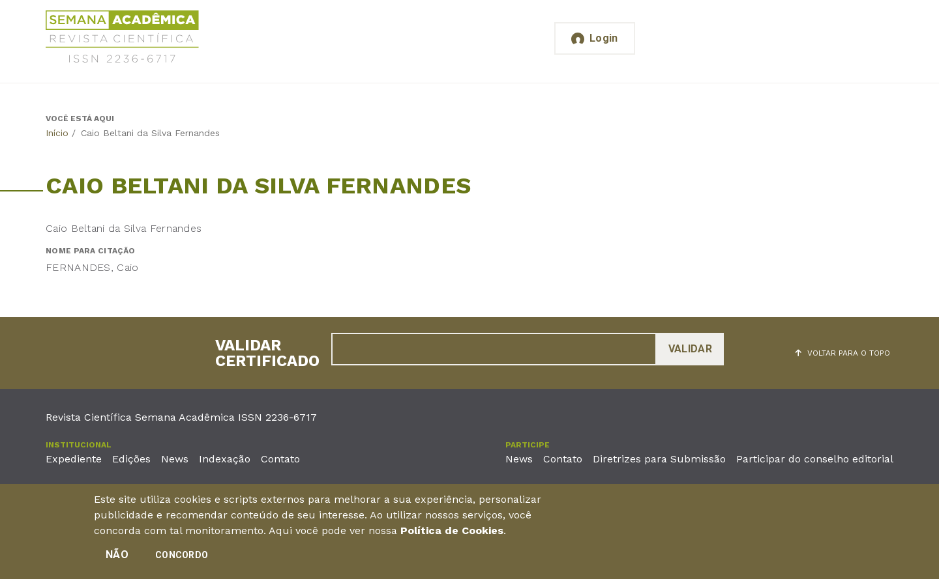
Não (117, 556)
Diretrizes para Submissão (659, 459)
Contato (280, 459)
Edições (131, 459)
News (174, 459)
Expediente (74, 459)
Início (57, 133)
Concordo (181, 556)
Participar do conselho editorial (814, 459)
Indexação (224, 459)
